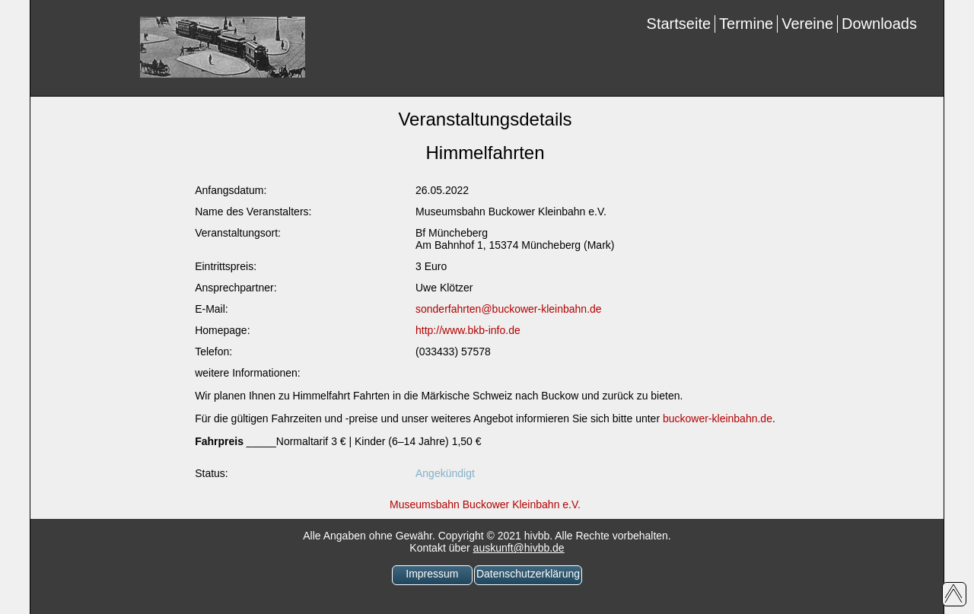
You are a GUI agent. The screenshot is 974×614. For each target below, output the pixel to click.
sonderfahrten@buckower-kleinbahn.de (508, 309)
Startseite (679, 23)
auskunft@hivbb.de (519, 548)
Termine (746, 23)
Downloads (879, 23)
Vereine (807, 23)
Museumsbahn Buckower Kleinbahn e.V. (485, 504)
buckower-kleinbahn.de (717, 418)
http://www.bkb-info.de (467, 330)
